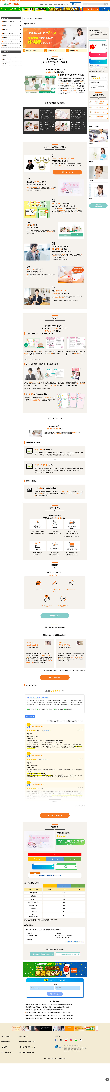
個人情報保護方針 (7, 1052)
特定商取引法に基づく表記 (27, 1041)
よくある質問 (6, 1036)
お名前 (55, 984)
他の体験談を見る (54, 677)
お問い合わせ (48, 4)
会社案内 (4, 1047)
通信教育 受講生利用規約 (27, 1052)
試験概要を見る (55, 616)
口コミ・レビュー (7, 41)
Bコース (55, 859)
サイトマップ (24, 1036)
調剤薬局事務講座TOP (8, 21)
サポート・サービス (8, 33)
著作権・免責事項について (27, 1047)
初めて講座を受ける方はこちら (41, 954)
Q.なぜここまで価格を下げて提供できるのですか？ (47, 875)
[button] (84, 347)
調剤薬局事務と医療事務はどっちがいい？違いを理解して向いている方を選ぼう (49, 1018)
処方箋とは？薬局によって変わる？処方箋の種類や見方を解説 (44, 1010)
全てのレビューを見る (55, 815)
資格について (6, 37)
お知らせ (41, 4)
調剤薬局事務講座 (38, 18)
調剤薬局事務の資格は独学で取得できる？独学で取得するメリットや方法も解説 (49, 1015)
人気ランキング (7, 59)
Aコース (37, 859)
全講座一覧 (6, 55)
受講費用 (5, 45)
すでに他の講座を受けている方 (67, 954)
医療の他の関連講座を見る (98, 205)
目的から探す (6, 63)
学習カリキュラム (7, 25)
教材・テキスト (7, 29)
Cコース (73, 859)
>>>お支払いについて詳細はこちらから (74, 942)
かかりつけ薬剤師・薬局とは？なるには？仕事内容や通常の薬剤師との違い (48, 1013)
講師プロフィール (67, 172)
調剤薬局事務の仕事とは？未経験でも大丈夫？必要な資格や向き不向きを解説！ (49, 1004)
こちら (98, 65)
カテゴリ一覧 (30, 18)
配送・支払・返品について (61, 4)
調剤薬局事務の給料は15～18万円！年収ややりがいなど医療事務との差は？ (48, 1007)
